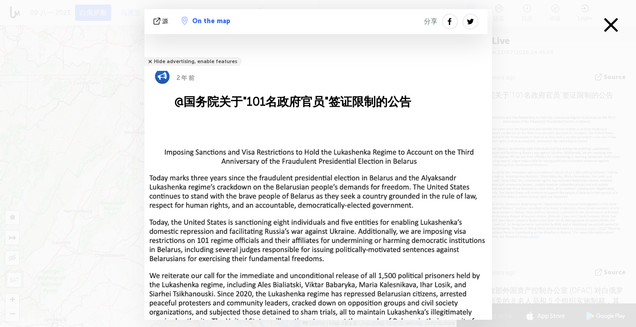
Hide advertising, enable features (195, 61)
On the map (206, 21)
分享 (430, 21)
